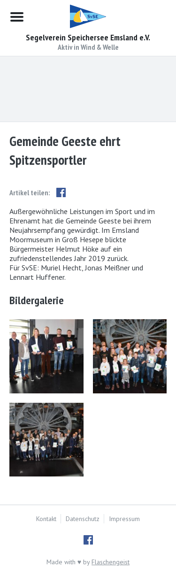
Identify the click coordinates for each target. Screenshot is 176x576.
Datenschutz (82, 519)
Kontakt (46, 519)
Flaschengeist (111, 562)
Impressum (124, 519)
